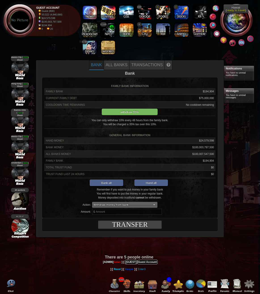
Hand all (151, 182)
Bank (96, 65)
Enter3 (142, 269)
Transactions (147, 65)
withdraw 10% (130, 112)
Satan (117, 262)
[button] (124, 205)
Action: (86, 204)
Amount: (86, 211)
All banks (116, 65)
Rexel (117, 269)
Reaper (129, 269)
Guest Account (147, 262)
